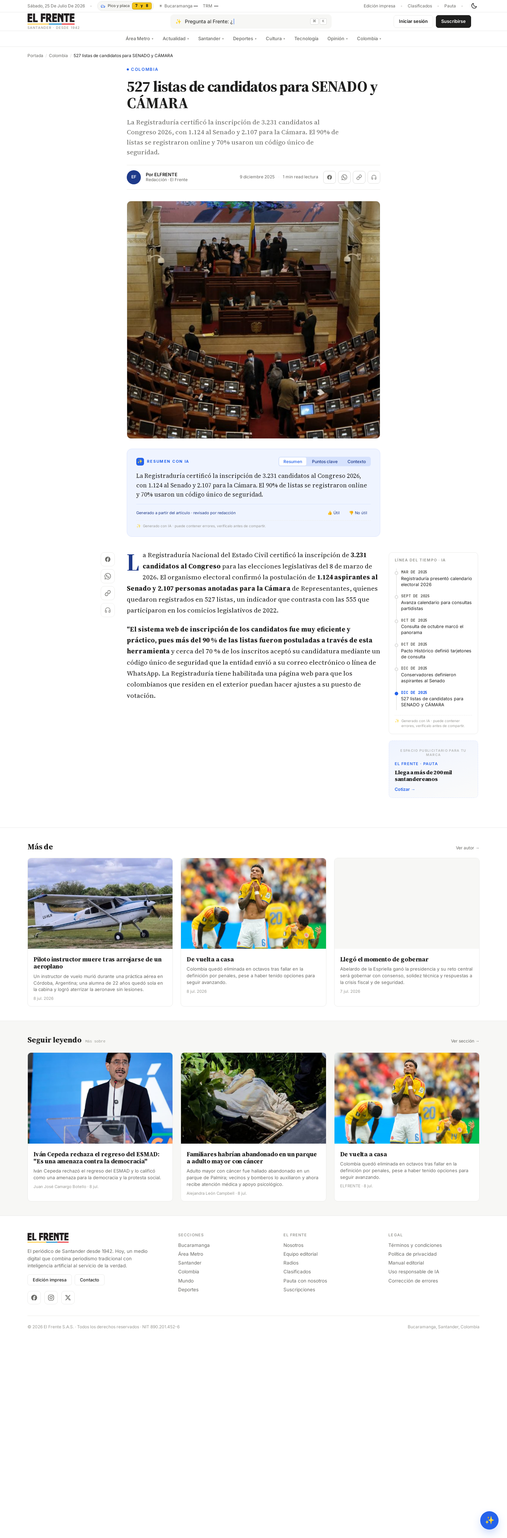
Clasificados (420, 6)
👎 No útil (358, 518)
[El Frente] (67, 24)
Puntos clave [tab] (325, 467)
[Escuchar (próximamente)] (374, 183)
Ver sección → (465, 1387)
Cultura (275, 44)
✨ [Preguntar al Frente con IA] (489, 1520)
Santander (211, 44)
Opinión (337, 44)
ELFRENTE (165, 180)
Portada (35, 61)
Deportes (245, 44)
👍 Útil (333, 518)
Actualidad (176, 44)
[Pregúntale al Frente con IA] (251, 24)
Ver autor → (468, 1194)
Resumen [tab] (292, 467)
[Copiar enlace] (359, 183)
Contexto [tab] (357, 467)
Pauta (450, 6)
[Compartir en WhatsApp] (344, 183)
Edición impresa (379, 6)
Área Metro (140, 44)
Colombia (369, 44)
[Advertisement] (253, 612)
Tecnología (306, 44)
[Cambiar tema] (474, 6)
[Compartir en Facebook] (329, 183)
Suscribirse (453, 24)
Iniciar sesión (413, 24)
